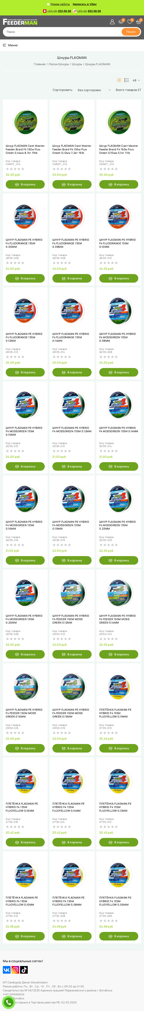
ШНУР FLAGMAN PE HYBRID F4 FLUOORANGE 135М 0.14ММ (70, 337)
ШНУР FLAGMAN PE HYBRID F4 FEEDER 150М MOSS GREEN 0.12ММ (70, 619)
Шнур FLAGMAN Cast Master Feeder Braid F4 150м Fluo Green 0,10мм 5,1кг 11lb (118, 149)
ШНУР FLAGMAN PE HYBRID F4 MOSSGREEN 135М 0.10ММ (24, 431)
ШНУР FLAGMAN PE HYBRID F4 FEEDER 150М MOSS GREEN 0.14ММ (117, 619)
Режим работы (58, 4)
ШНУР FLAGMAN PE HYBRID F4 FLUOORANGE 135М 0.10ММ (117, 243)
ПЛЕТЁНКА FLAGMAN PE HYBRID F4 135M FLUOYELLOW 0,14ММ (68, 807)
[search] (131, 32)
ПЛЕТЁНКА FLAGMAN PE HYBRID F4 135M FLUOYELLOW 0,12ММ (115, 807)
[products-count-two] (119, 80)
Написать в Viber (85, 4)
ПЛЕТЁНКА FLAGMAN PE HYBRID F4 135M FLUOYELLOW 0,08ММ (68, 901)
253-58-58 (57, 11)
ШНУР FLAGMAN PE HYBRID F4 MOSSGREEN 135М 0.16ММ (24, 525)
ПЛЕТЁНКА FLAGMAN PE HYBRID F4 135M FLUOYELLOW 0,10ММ (22, 901)
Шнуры (77, 64)
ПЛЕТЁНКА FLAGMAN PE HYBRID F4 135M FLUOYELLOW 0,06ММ (115, 901)
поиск (11, 32)
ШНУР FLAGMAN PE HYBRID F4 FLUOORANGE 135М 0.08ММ (70, 243)
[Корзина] (138, 21)
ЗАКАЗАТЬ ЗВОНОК (9, 1002)
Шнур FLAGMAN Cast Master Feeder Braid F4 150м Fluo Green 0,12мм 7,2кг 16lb (71, 149)
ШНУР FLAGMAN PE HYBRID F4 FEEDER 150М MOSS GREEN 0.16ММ (24, 713)
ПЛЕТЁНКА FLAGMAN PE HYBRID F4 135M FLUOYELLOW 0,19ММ (115, 713)
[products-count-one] (126, 80)
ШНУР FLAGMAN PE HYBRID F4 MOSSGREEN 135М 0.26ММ (24, 619)
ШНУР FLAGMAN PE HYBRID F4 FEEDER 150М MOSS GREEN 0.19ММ (70, 713)
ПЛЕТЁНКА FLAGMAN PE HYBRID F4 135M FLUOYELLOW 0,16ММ (22, 807)
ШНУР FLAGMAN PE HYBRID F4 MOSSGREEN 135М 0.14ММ (118, 429)
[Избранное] (129, 21)
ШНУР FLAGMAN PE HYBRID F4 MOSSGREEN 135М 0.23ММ (117, 525)
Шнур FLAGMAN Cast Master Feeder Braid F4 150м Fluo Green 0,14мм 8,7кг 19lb (25, 149)
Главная (40, 64)
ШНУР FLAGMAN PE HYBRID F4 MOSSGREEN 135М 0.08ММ (117, 337)
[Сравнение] (121, 21)
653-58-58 (87, 11)
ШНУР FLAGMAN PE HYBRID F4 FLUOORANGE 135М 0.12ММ (24, 337)
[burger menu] (10, 45)
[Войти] (112, 21)
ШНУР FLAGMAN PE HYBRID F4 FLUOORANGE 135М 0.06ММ (24, 243)
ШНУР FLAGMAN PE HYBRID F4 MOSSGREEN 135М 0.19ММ (70, 525)
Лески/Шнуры (59, 64)
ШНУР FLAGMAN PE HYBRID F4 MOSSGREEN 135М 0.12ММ (71, 429)
